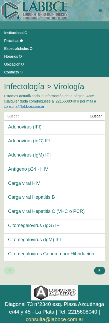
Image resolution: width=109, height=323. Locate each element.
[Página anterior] (9, 270)
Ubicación (14, 64)
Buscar (96, 116)
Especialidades (18, 48)
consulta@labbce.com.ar (24, 106)
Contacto (13, 72)
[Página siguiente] (99, 270)
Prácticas (13, 41)
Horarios (13, 56)
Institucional (15, 33)
